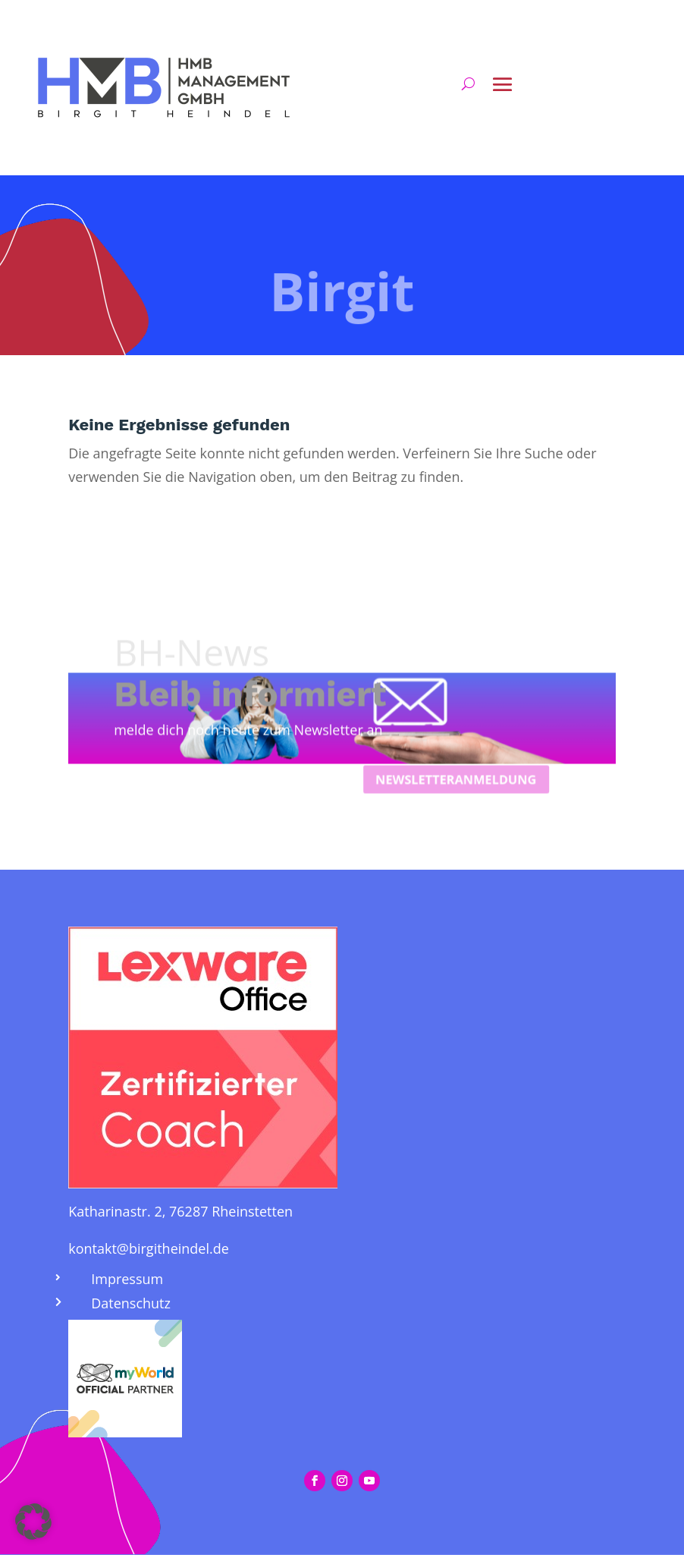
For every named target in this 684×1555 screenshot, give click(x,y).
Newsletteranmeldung (471, 864)
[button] (33, 1521)
